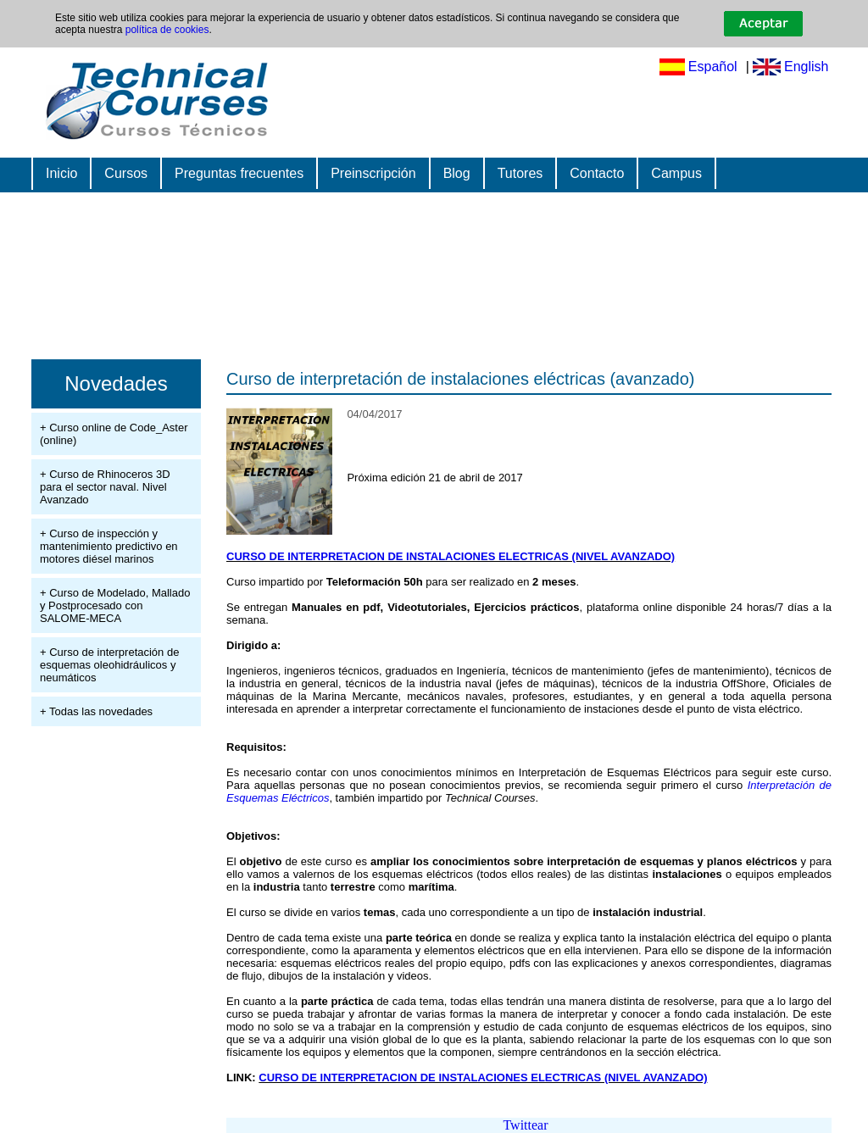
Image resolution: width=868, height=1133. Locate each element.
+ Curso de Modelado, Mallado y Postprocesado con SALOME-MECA (115, 605)
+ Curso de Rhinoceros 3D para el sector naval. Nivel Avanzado (105, 487)
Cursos (125, 173)
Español (712, 66)
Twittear (525, 1125)
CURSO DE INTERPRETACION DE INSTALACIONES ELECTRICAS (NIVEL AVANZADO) (450, 556)
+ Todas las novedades (96, 711)
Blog (456, 173)
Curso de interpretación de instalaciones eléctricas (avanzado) (460, 378)
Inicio (61, 173)
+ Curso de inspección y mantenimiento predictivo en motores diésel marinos (109, 546)
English (806, 66)
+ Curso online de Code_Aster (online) (114, 434)
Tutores (520, 173)
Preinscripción (373, 173)
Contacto (597, 173)
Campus (676, 173)
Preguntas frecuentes (239, 173)
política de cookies (167, 30)
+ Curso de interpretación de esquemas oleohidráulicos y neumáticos (109, 665)
